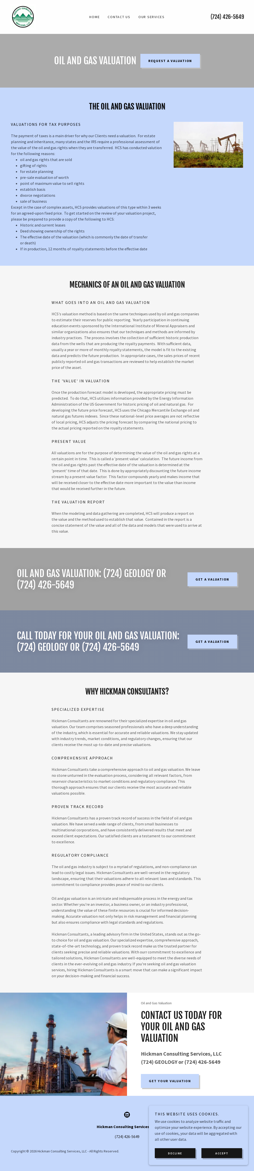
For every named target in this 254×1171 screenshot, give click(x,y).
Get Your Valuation (170, 1081)
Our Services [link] (151, 17)
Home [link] (94, 17)
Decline (175, 1153)
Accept (221, 1153)
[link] (23, 16)
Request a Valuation (170, 61)
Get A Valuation (212, 579)
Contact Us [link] (119, 17)
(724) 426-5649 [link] (227, 16)
